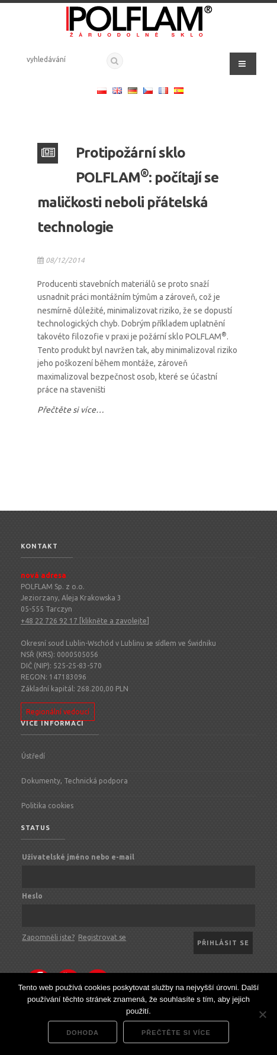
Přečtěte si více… (70, 409)
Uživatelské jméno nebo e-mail (78, 857)
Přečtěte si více (176, 1032)
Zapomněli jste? (48, 937)
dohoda (82, 1032)
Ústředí (33, 756)
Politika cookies (47, 805)
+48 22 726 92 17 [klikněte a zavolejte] (85, 621)
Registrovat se (102, 937)
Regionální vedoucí (57, 712)
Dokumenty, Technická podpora (74, 781)
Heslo (32, 896)
